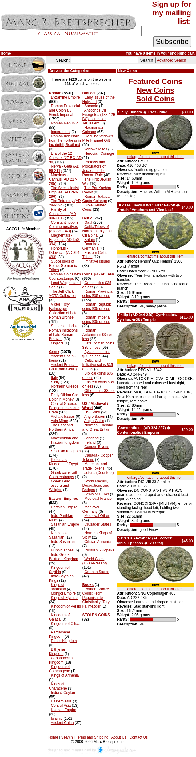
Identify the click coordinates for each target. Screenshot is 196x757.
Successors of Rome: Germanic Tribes (63, 265)
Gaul (88, 222)
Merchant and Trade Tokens (94, 466)
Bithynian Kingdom (57, 651)
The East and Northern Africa (61, 427)
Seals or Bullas (96, 494)
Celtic (87, 218)
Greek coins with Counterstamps (63, 474)
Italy (54, 378)
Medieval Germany (90, 509)
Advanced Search (171, 60)
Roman (55, 93)
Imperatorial (60, 132)
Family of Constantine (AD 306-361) (62, 213)
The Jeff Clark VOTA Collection (62, 293)
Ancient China (62, 723)
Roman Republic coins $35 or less (97, 306)
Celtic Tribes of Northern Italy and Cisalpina (97, 231)
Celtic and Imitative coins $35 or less (97, 364)
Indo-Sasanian (63, 541)
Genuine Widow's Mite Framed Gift (97, 138)
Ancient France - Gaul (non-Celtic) (63, 367)
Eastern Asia (61, 701)
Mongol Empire (63, 593)
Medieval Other (96, 516)
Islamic (56, 718)
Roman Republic (64, 123)
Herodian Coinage (99, 153)
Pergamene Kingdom (59, 634)
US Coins (92, 412)
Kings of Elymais (64, 598)
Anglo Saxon (94, 416)
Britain (89, 240)
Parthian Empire (64, 507)
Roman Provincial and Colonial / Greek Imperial (64, 110)
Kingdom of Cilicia (66, 623)
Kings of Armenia (65, 675)
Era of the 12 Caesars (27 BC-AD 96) (65, 157)
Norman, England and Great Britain (97, 427)
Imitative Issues (97, 261)
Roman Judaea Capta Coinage (96, 198)
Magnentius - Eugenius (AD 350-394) (64, 239)
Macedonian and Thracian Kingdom (64, 440)
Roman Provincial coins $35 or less (98, 293)
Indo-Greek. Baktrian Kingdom (63, 556)
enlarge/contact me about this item (155, 157)
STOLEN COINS (96, 615)
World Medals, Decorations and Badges (95, 485)
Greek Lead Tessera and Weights (59, 485)
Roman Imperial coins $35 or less (96, 319)
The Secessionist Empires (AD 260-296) (64, 192)
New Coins (155, 90)
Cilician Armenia (97, 541)
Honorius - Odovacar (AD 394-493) (65, 252)
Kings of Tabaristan (57, 587)
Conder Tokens (96, 447)
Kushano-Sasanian (58, 535)
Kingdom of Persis (66, 606)
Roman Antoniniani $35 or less (97, 334)
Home (53, 737)
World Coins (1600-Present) (94, 561)
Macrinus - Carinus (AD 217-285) (63, 179)
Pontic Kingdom (64, 641)
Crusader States (97, 524)
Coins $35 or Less (98, 274)
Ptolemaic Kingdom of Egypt (63, 462)
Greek (54, 352)
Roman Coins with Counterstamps (65, 276)
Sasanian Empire (65, 524)
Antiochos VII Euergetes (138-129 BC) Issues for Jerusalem (98, 116)
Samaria (91, 106)
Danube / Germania (90, 246)
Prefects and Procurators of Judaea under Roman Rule (94, 168)
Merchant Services (23, 339)
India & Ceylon (63, 692)
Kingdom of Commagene (59, 669)
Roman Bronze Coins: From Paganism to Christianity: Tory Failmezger (96, 597)
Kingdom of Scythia (59, 569)
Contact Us (139, 737)
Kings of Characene (58, 686)
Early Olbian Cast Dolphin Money (64, 397)
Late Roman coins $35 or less (98, 345)
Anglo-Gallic (94, 421)
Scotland (91, 438)
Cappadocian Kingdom (61, 660)
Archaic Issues (63, 416)
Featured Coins (155, 81)
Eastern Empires (63, 498)
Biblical (89, 93)
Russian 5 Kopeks (99, 550)
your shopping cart (177, 53)
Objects (57, 343)
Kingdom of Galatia (59, 617)
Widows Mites (95, 149)
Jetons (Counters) (99, 472)
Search (67, 737)
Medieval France (98, 498)
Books (88, 585)
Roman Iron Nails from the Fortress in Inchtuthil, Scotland (65, 140)
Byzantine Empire (65, 97)
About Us (118, 737)
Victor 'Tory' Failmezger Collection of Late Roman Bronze (63, 310)
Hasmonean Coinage (93, 129)
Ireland (90, 442)
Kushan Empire (63, 710)
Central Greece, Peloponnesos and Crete (64, 407)
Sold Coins (155, 99)
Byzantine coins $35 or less (96, 354)
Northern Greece (64, 386)
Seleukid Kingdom (66, 451)
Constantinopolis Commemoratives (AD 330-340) (63, 226)
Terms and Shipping (92, 737)
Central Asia (61, 705)
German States (96, 572)
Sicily (55, 382)
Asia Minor (59, 421)
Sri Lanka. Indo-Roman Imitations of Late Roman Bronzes (63, 332)
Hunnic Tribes (62, 550)
